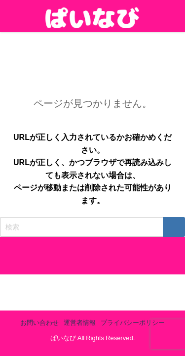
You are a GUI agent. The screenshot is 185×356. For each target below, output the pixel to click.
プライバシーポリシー (133, 322)
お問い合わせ (39, 322)
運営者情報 (80, 322)
